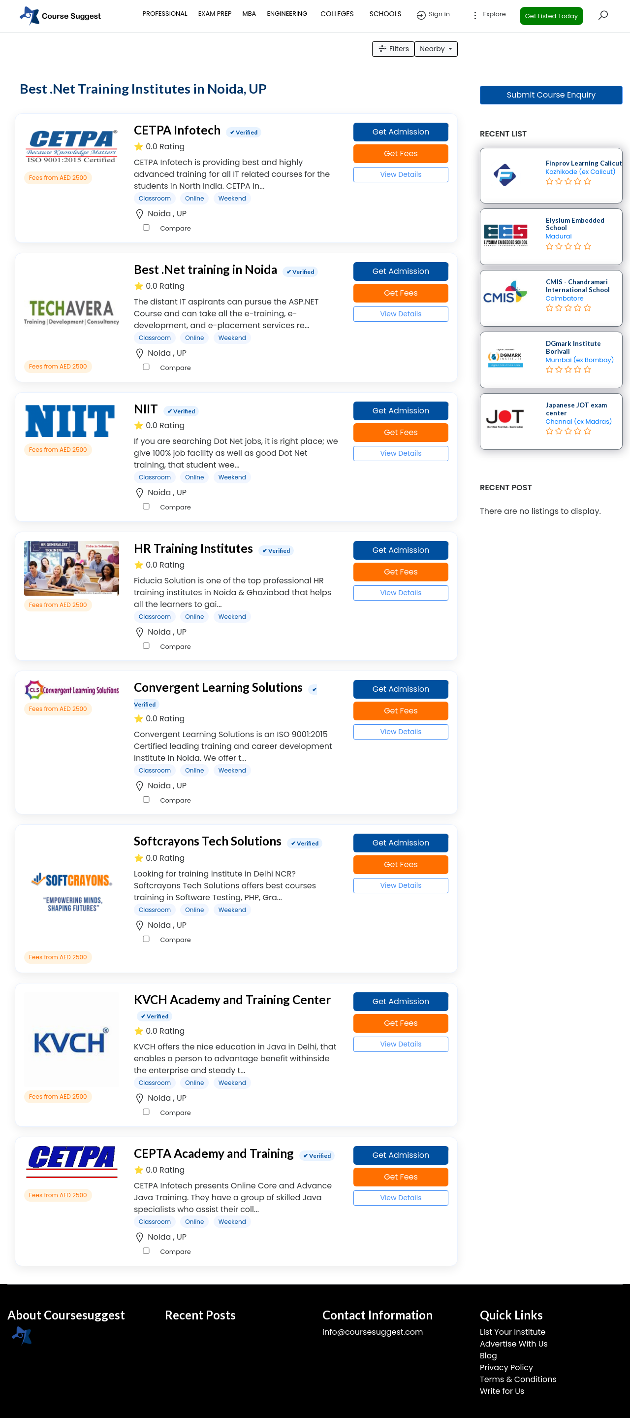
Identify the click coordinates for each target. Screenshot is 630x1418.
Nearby (433, 49)
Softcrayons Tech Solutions (208, 841)
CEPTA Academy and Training (214, 1153)
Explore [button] (488, 15)
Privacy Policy (506, 1367)
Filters (393, 49)
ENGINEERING (287, 13)
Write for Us (502, 1391)
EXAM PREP (215, 13)
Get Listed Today (551, 16)
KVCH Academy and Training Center (232, 999)
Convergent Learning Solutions (218, 687)
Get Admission (401, 131)
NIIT (146, 409)
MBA (249, 13)
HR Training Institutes (193, 548)
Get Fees (401, 153)
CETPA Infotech (177, 130)
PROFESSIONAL (165, 13)
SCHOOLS (386, 14)
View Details (400, 174)
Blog (488, 1355)
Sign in (432, 15)
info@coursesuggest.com (372, 1332)
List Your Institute (512, 1332)
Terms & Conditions (518, 1379)
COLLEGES (336, 14)
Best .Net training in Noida (205, 269)
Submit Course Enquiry (551, 95)
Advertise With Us (514, 1344)
